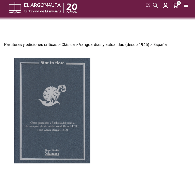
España (160, 44)
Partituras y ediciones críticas (30, 44)
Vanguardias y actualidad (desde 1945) (114, 44)
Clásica (68, 44)
